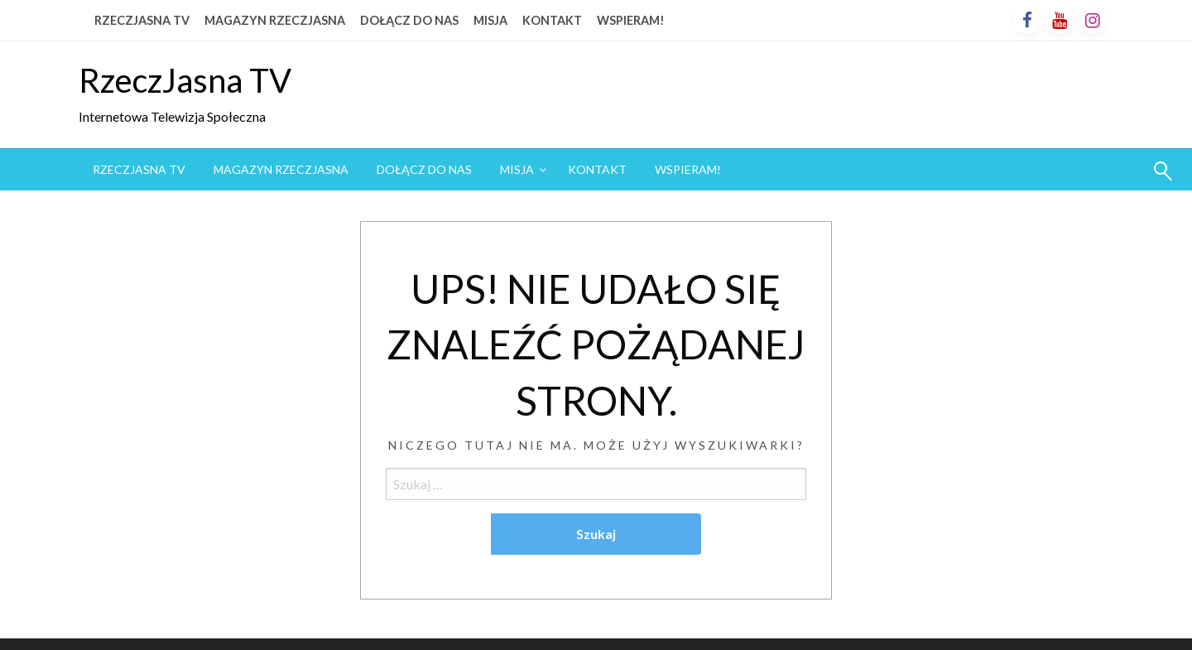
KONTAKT (552, 20)
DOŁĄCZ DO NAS (409, 20)
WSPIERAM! (631, 20)
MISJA (490, 20)
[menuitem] (139, 169)
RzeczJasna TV (185, 80)
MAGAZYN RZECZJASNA (274, 20)
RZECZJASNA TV (142, 20)
